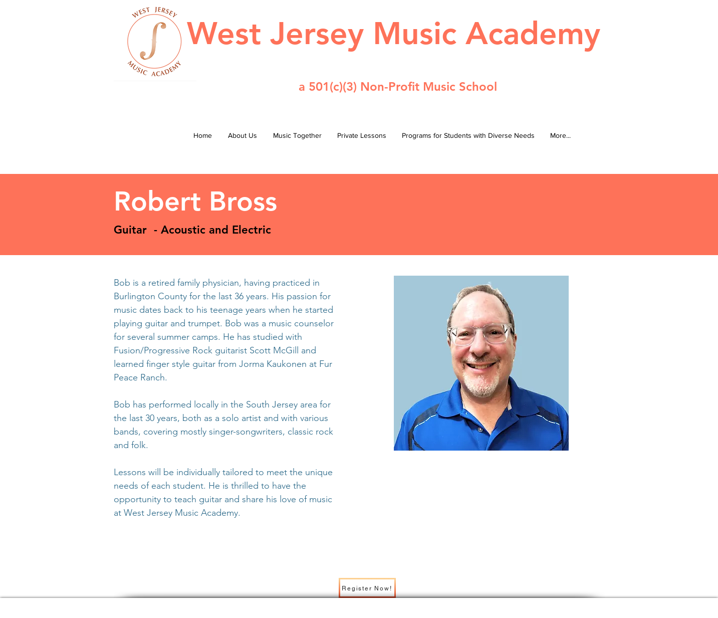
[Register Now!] (367, 588)
